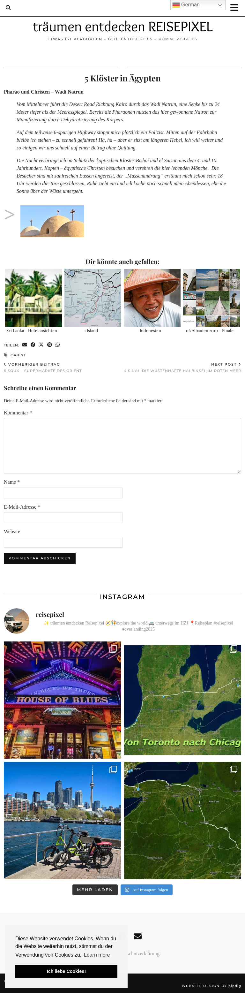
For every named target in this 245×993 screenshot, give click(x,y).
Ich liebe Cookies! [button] (66, 971)
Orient (18, 355)
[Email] (138, 936)
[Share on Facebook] (33, 345)
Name (12, 482)
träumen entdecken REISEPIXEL (122, 26)
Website (12, 531)
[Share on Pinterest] (50, 345)
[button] (236, 8)
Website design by (211, 986)
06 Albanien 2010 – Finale (210, 330)
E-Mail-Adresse (22, 507)
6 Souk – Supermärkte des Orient (43, 367)
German (186, 5)
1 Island (91, 330)
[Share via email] (25, 345)
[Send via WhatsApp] (58, 345)
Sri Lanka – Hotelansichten (31, 330)
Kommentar (18, 412)
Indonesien (150, 330)
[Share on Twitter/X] (41, 345)
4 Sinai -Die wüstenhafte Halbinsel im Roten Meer (182, 367)
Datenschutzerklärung (137, 953)
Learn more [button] (97, 955)
